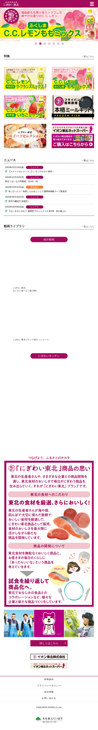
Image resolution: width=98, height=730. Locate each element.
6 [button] (57, 45)
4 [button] (49, 45)
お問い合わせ (49, 698)
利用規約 (49, 679)
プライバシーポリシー (49, 685)
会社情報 (49, 692)
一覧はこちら (88, 56)
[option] (49, 24)
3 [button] (44, 45)
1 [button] (35, 45)
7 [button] (62, 45)
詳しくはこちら (49, 643)
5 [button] (53, 45)
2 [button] (40, 45)
